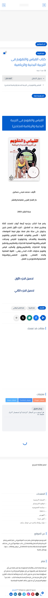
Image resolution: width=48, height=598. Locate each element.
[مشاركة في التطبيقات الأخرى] (16, 318)
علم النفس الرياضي (18, 308)
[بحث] (3, 5)
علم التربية (40, 53)
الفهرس (42, 515)
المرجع (14, 589)
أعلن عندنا (41, 519)
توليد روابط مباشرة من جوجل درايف (32, 523)
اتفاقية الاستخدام (39, 504)
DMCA (42, 511)
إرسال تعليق (38, 408)
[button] (36, 318)
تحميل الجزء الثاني (24, 290)
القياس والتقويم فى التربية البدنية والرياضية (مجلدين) (23, 85)
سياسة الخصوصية (38, 507)
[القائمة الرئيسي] (44, 5)
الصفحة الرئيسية (39, 500)
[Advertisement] (24, 26)
